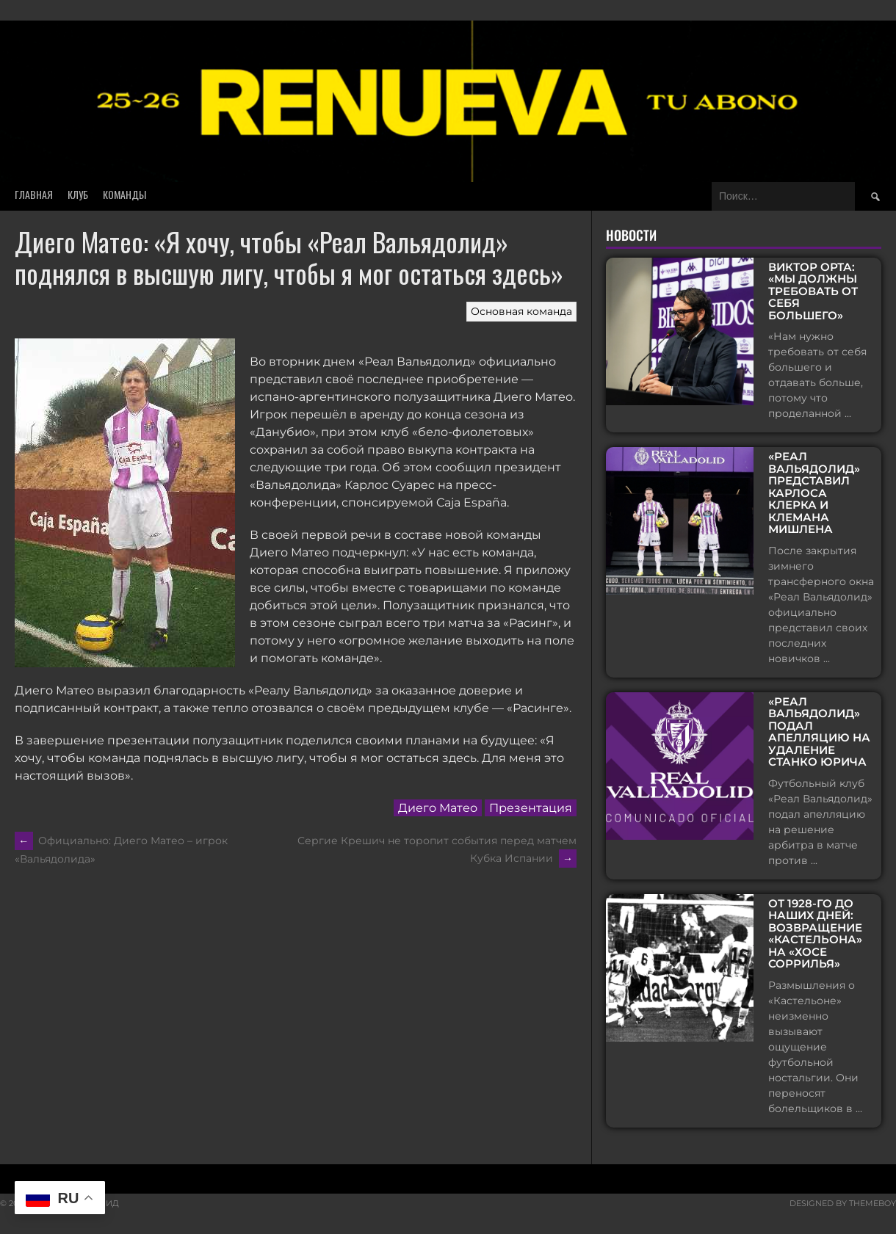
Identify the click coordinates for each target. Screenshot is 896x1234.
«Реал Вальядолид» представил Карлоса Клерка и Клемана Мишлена (814, 493)
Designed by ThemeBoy (843, 1203)
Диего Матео (437, 808)
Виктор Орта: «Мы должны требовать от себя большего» (813, 291)
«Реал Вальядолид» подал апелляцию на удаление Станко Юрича (819, 732)
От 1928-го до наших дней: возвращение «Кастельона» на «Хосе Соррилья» (815, 934)
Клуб (78, 194)
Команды (124, 194)
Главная (34, 194)
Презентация (530, 808)
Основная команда (521, 311)
